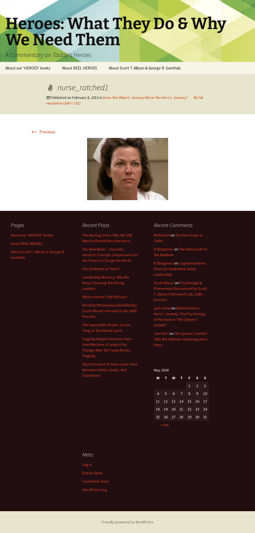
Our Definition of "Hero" (101, 268)
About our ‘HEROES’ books (27, 68)
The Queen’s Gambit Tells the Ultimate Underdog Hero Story (180, 339)
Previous (42, 131)
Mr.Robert (162, 235)
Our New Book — (109, 255)
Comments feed (95, 481)
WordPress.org (94, 489)
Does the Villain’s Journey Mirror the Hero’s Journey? (145, 97)
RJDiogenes (163, 249)
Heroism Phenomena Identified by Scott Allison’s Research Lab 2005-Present (109, 311)
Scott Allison (164, 282)
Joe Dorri (161, 333)
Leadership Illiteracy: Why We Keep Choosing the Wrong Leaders (105, 283)
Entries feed (92, 473)
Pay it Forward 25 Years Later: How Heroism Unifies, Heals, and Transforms (109, 370)
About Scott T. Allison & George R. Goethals (145, 68)
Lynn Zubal (162, 308)
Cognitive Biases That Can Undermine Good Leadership (180, 269)
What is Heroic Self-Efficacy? (105, 296)
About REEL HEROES (79, 68)
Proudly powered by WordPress (128, 522)
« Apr (165, 424)
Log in (87, 464)
